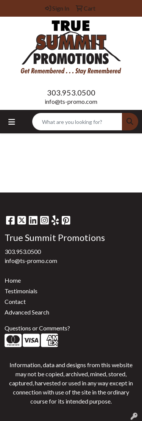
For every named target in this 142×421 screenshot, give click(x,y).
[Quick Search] (77, 121)
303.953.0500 (71, 92)
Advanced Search (27, 312)
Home (13, 280)
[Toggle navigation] (12, 121)
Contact (15, 301)
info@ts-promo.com (71, 101)
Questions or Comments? (37, 328)
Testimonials (21, 290)
